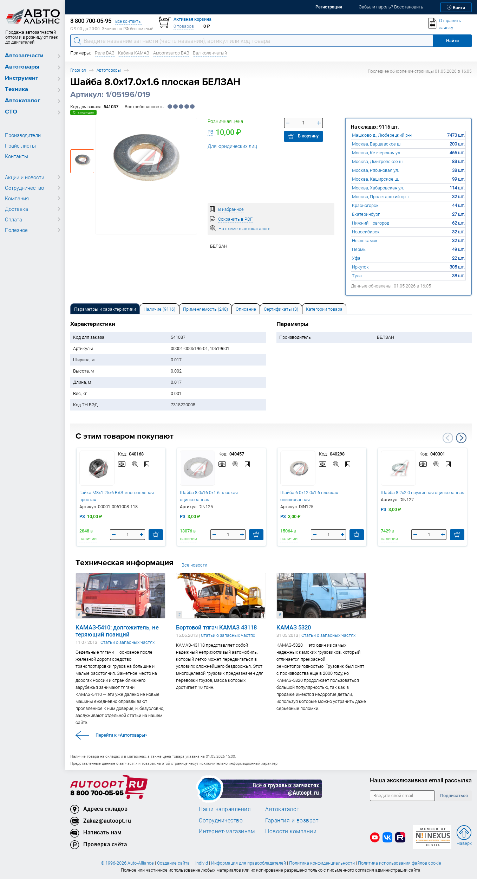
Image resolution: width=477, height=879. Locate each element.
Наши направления (225, 809)
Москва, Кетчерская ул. (376, 153)
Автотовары (22, 67)
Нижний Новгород (370, 223)
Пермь (359, 249)
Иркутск (360, 267)
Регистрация (328, 7)
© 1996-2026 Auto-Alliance (127, 863)
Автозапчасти (24, 56)
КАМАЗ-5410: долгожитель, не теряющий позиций (117, 631)
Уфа (356, 258)
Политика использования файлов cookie (399, 863)
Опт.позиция (83, 112)
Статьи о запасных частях (127, 642)
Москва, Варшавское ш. (376, 144)
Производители (23, 134)
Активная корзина (192, 19)
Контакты (16, 156)
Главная (78, 70)
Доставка (16, 208)
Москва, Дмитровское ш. (378, 161)
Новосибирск (366, 232)
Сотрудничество (24, 187)
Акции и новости (24, 177)
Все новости (194, 565)
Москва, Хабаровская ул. (378, 188)
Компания (17, 198)
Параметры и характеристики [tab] (105, 309)
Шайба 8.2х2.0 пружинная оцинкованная (422, 493)
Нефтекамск (365, 241)
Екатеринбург (366, 214)
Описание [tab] (246, 309)
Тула (357, 276)
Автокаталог (22, 101)
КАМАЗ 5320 (293, 627)
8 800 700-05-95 (97, 793)
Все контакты (128, 21)
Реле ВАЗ (105, 53)
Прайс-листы (20, 145)
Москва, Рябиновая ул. (375, 170)
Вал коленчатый (210, 53)
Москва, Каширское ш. (375, 179)
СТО (11, 112)
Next (461, 438)
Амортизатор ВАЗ (171, 53)
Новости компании (290, 831)
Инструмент (21, 78)
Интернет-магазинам (227, 831)
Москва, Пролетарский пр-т (380, 197)
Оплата (13, 219)
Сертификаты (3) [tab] (281, 309)
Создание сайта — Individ (182, 863)
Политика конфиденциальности (322, 863)
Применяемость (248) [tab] (205, 309)
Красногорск (365, 205)
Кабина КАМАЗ (133, 53)
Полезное (16, 229)
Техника (16, 89)
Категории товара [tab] (324, 309)
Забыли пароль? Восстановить (391, 7)
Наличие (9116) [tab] (159, 309)
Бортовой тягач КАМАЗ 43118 (216, 627)
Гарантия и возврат (291, 820)
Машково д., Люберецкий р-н (382, 135)
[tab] (105, 308)
